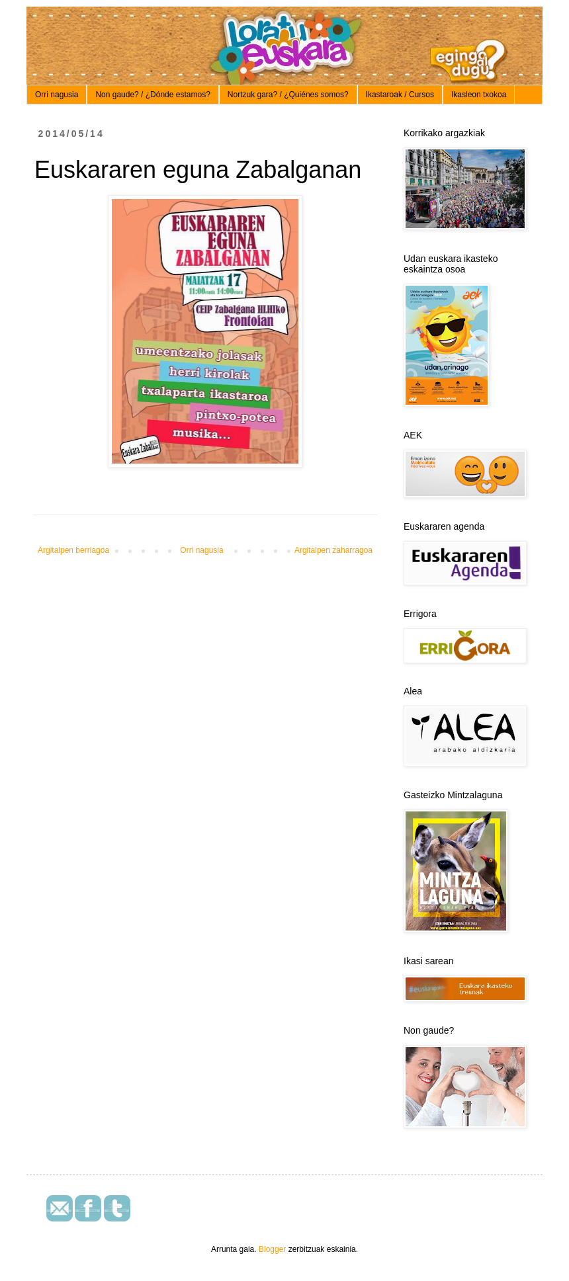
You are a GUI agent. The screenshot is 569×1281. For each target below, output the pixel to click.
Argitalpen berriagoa (73, 550)
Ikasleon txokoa (478, 94)
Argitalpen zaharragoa (333, 550)
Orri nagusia (56, 94)
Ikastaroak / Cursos (400, 94)
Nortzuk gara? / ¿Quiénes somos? (288, 94)
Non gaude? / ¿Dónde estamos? (152, 94)
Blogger (272, 1249)
